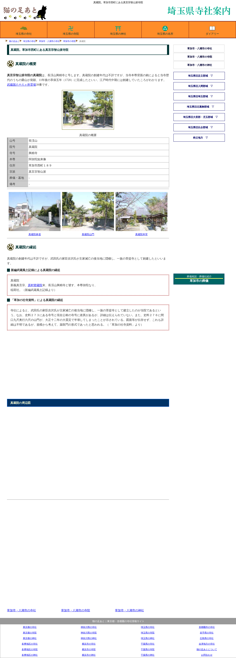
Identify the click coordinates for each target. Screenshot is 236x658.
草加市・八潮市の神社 (129, 610)
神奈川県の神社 (89, 638)
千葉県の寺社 (147, 644)
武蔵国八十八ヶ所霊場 (21, 84)
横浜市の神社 (89, 655)
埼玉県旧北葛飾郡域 (198, 106)
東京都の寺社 (30, 627)
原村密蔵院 (35, 285)
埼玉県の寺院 (71, 29)
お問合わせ (206, 655)
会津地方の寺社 (207, 644)
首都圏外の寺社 (207, 627)
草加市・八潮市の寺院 (75, 610)
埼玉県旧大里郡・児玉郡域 (198, 117)
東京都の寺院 (30, 632)
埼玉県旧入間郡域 (198, 86)
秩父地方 (198, 137)
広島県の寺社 (206, 638)
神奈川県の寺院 (89, 632)
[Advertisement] (88, 367)
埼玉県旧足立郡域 (198, 75)
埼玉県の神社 (118, 29)
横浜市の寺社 (89, 644)
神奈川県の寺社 (89, 627)
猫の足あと (14, 41)
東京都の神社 (30, 638)
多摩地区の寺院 (30, 649)
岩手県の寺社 (206, 632)
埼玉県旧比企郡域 (198, 127)
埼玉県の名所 (165, 29)
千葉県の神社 (147, 655)
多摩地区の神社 (30, 655)
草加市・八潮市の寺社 (49, 41)
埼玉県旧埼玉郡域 (198, 96)
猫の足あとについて (207, 649)
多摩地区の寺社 (30, 644)
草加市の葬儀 (199, 280)
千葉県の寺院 (147, 649)
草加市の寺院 (69, 41)
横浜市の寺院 (89, 649)
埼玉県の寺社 (24, 29)
